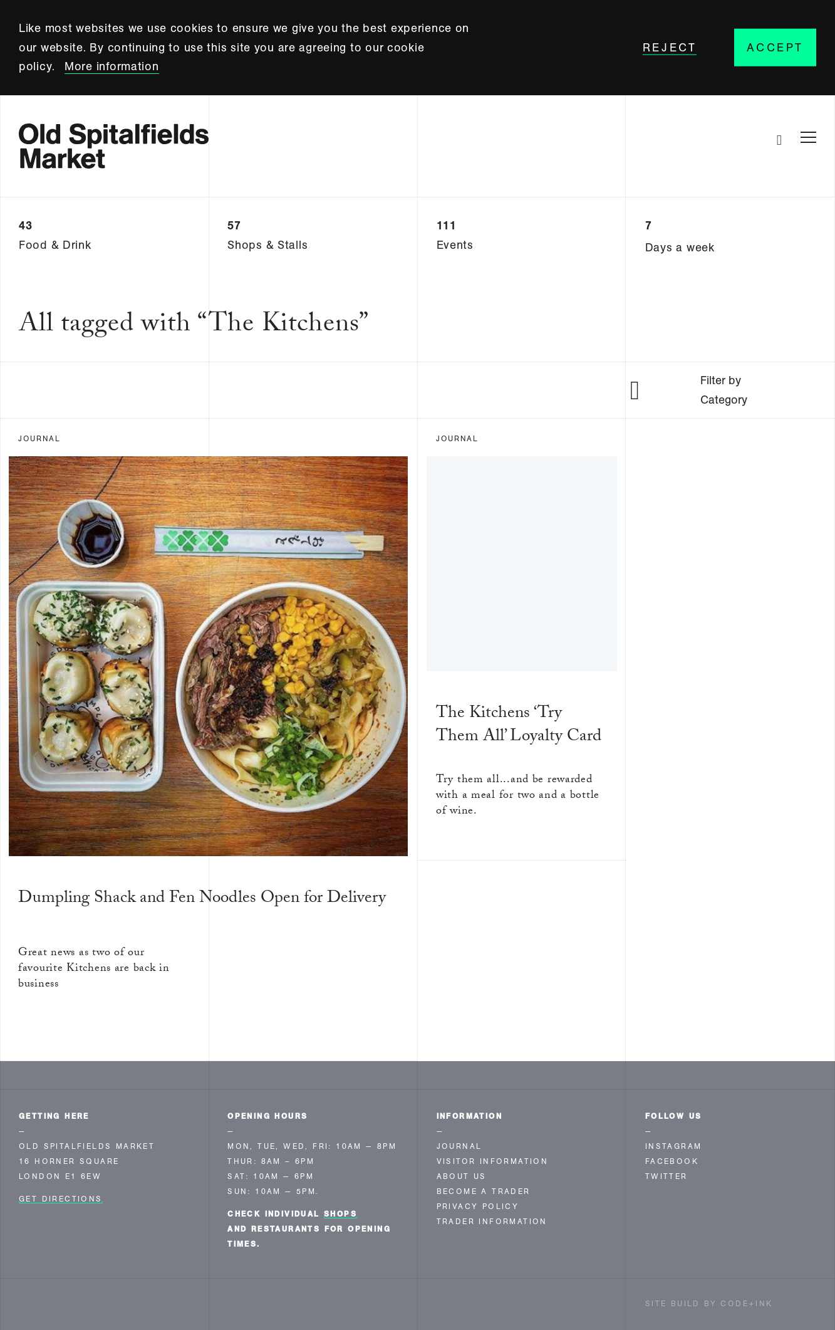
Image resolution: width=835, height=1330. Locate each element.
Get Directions (61, 1199)
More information (112, 66)
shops (340, 1214)
